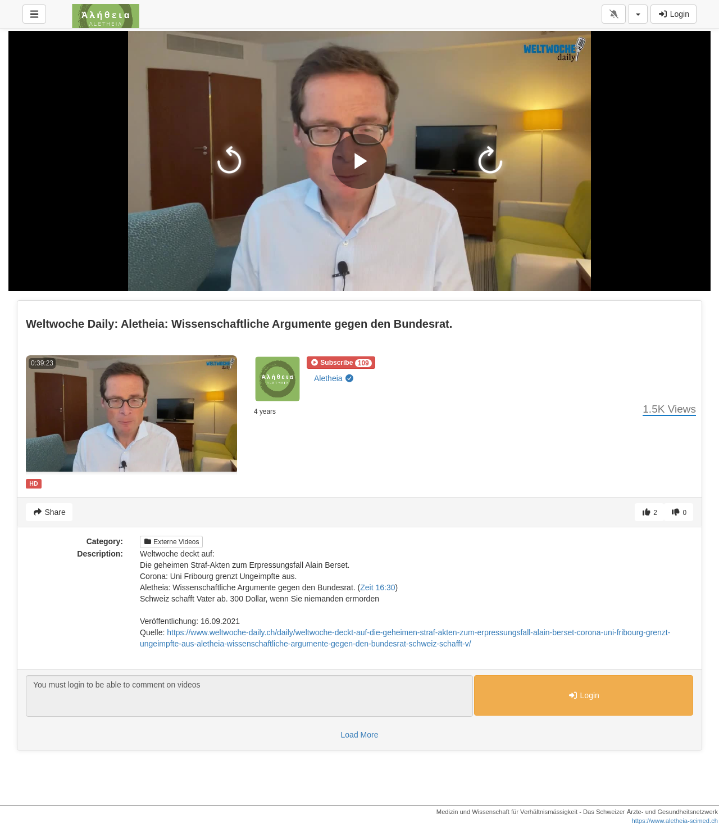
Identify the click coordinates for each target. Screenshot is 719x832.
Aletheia (334, 378)
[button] (341, 362)
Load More (360, 734)
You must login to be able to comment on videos (249, 696)
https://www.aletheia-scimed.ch (674, 820)
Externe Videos (171, 542)
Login (673, 14)
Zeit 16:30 (377, 587)
